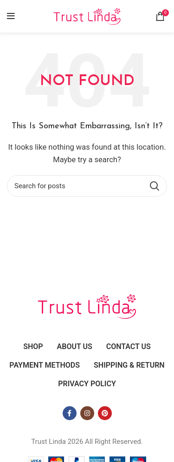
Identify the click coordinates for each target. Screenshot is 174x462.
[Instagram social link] (87, 413)
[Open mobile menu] (10, 16)
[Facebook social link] (70, 413)
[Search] (87, 186)
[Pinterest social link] (105, 413)
